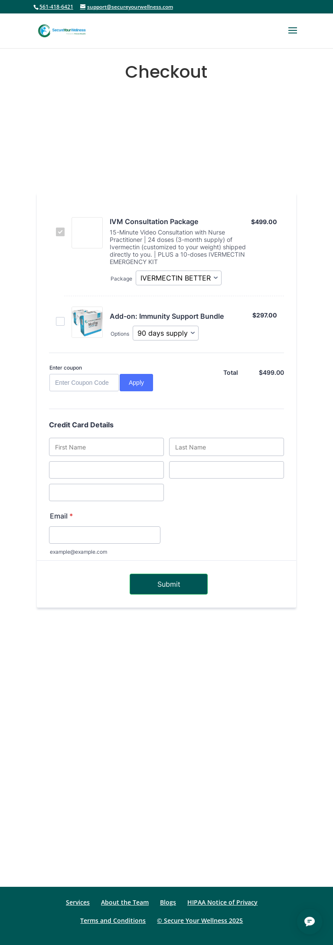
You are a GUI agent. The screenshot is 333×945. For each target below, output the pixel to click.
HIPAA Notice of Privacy (222, 902)
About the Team (125, 902)
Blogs (168, 902)
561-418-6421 (56, 6)
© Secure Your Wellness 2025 (200, 920)
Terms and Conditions (113, 920)
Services (78, 902)
